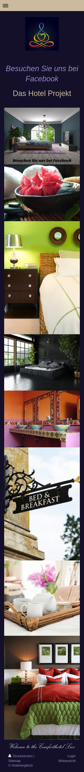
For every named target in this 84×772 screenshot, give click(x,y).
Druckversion (20, 756)
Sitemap (14, 761)
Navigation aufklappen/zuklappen (42, 5)
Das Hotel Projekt (42, 93)
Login (72, 756)
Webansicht (67, 761)
